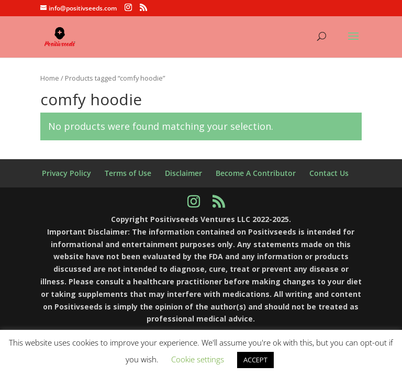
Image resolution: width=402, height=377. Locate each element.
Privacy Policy (66, 173)
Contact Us (329, 173)
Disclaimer (183, 173)
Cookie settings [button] (197, 359)
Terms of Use (128, 173)
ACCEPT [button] (255, 359)
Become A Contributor (256, 173)
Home (49, 78)
